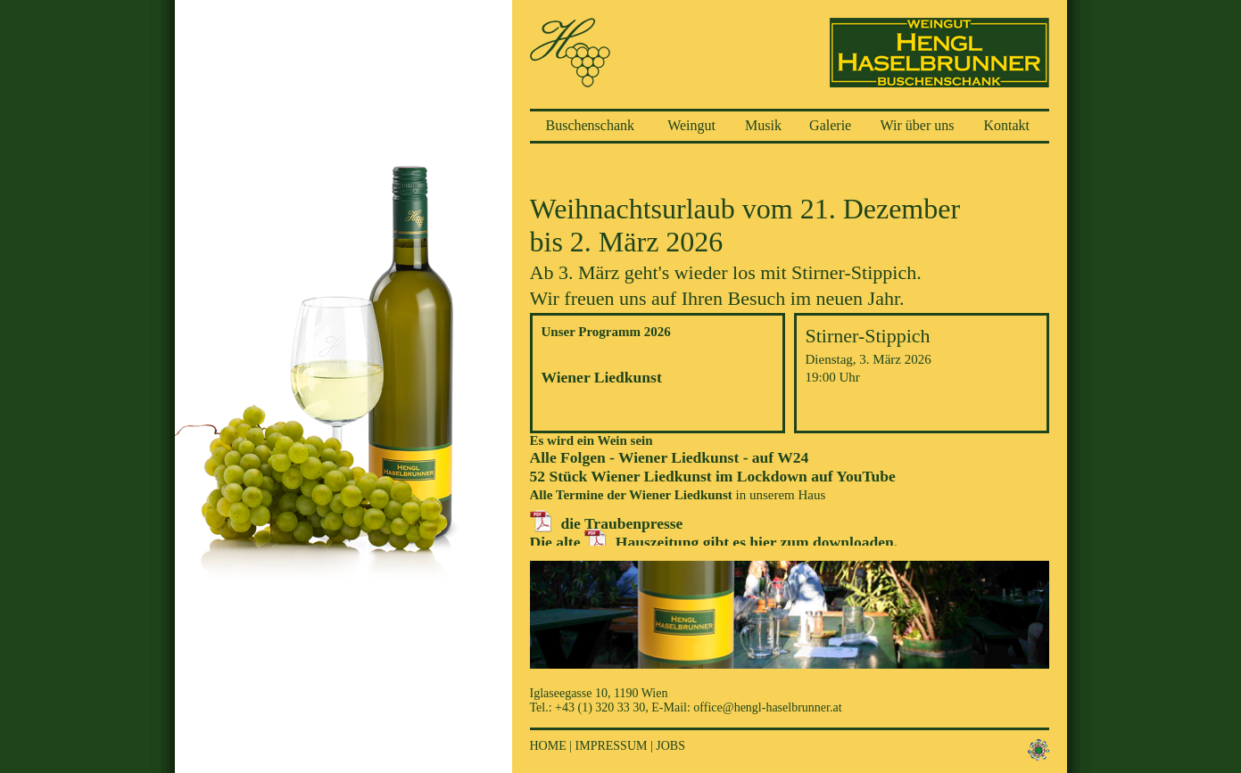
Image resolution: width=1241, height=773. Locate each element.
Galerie (830, 125)
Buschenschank (590, 125)
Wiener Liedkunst (602, 377)
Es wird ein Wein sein (591, 440)
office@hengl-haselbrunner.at (767, 707)
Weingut (691, 125)
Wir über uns (918, 125)
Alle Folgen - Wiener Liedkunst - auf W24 (669, 457)
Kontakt (1007, 125)
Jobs (670, 745)
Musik (763, 125)
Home (548, 745)
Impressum (611, 745)
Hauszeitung (657, 542)
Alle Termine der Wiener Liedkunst (631, 495)
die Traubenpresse (622, 523)
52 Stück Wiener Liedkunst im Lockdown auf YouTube (713, 476)
